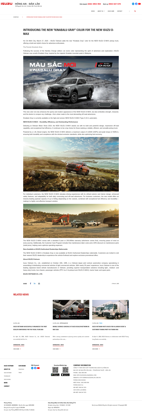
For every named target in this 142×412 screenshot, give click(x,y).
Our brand (22, 366)
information (16, 345)
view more (17, 349)
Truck (20, 372)
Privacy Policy (8, 403)
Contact (119, 11)
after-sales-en (64, 323)
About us (7, 369)
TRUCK (100, 323)
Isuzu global (7, 379)
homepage (16, 17)
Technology (7, 376)
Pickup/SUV (21, 369)
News (93, 11)
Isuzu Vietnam (8, 366)
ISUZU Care (111, 11)
